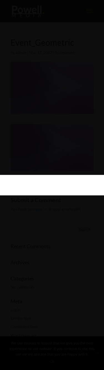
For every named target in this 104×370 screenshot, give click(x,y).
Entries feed (21, 318)
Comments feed (24, 326)
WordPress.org (24, 335)
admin (21, 52)
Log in (16, 309)
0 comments (65, 52)
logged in (40, 209)
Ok (52, 361)
